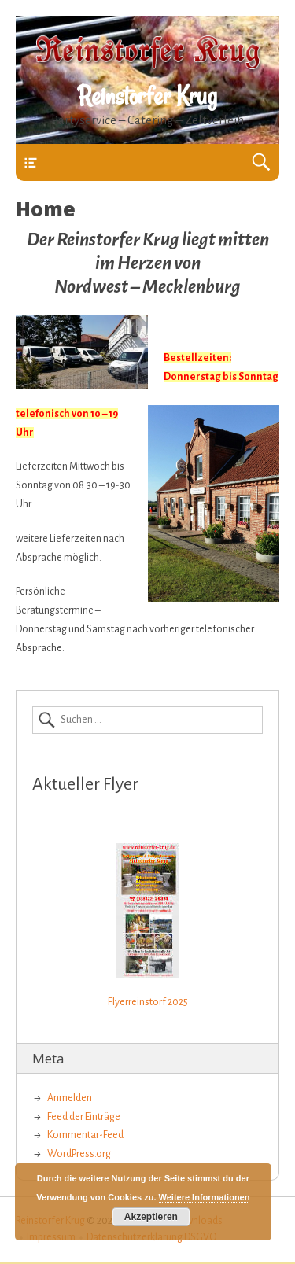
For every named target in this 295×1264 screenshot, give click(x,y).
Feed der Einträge (83, 1116)
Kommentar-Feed (85, 1135)
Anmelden (69, 1098)
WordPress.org (79, 1153)
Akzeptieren (151, 1216)
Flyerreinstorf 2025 (148, 1002)
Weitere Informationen (204, 1197)
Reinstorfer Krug (147, 95)
